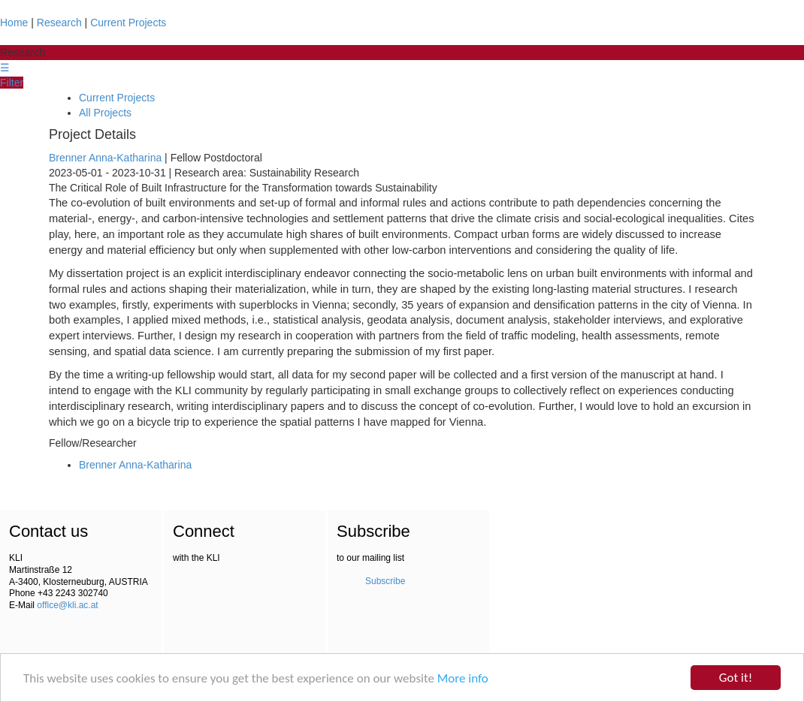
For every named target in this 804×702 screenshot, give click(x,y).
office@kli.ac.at (67, 605)
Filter (11, 83)
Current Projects (128, 23)
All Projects (105, 113)
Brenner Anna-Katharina (105, 158)
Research (59, 23)
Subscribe (385, 581)
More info (462, 679)
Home (14, 23)
